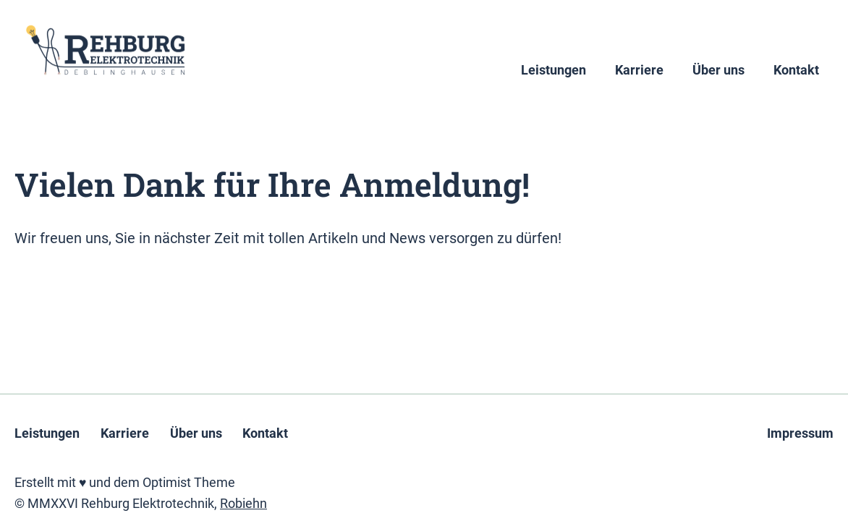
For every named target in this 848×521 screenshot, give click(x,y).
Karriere (639, 70)
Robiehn (243, 503)
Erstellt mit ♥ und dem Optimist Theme (124, 482)
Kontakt (796, 70)
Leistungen (553, 70)
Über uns (718, 70)
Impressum (800, 433)
